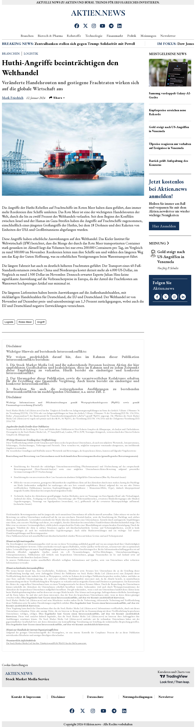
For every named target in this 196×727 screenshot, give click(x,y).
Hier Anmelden (164, 226)
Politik (131, 36)
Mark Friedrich (12, 97)
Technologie (93, 36)
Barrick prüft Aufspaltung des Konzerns (168, 163)
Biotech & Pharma (50, 36)
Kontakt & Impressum (26, 697)
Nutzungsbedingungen (137, 697)
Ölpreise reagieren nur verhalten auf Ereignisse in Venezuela (170, 146)
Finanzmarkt (115, 36)
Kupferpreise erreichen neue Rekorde (167, 112)
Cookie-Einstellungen (15, 665)
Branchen (27, 36)
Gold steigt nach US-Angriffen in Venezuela (169, 129)
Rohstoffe (74, 36)
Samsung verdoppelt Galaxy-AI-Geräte (170, 95)
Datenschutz (95, 697)
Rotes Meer (25, 322)
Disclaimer (58, 697)
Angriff (40, 322)
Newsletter (168, 36)
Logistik (31, 54)
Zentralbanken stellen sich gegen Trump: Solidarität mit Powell (85, 43)
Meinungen (148, 36)
